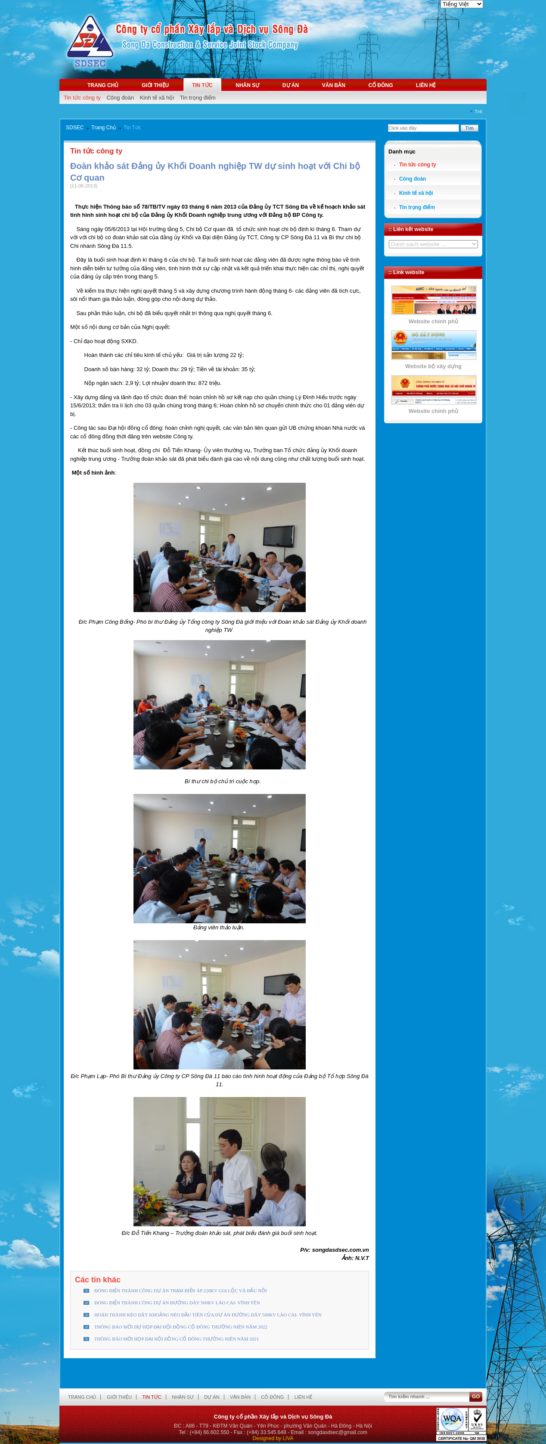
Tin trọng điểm (198, 97)
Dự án (290, 85)
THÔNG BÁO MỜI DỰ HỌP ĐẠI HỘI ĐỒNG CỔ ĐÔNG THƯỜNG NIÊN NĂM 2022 (180, 1326)
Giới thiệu (155, 85)
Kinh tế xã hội (157, 97)
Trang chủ (102, 85)
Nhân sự (247, 85)
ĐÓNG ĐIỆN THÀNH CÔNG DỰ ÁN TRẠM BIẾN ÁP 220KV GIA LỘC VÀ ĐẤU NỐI (180, 1290)
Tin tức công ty (82, 97)
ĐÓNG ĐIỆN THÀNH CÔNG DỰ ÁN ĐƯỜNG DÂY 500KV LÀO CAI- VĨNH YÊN (177, 1302)
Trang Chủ (103, 128)
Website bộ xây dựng (433, 366)
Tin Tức (132, 128)
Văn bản (333, 85)
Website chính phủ (433, 321)
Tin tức (202, 85)
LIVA (287, 1438)
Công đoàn (120, 97)
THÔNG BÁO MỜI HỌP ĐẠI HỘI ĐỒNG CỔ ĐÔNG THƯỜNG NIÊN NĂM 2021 (176, 1338)
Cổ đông (380, 85)
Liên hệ (426, 85)
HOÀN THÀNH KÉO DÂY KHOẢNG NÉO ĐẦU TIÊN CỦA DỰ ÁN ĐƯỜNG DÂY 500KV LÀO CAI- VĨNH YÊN (208, 1314)
